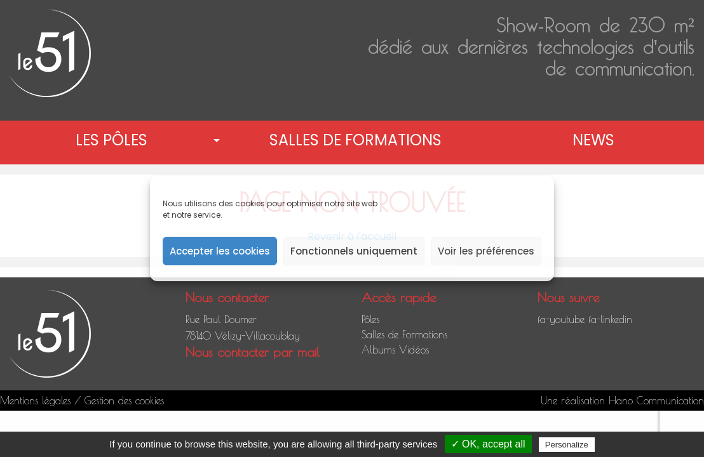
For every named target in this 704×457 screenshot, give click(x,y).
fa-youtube (561, 319)
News (593, 139)
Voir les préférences (486, 251)
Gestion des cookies (124, 400)
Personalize (566, 444)
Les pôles (111, 139)
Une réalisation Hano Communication (622, 400)
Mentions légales (35, 400)
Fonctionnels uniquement (353, 251)
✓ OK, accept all (488, 444)
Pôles (370, 319)
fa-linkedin (610, 319)
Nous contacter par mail (253, 352)
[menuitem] (114, 140)
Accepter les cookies (220, 251)
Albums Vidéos (395, 349)
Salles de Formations (355, 139)
